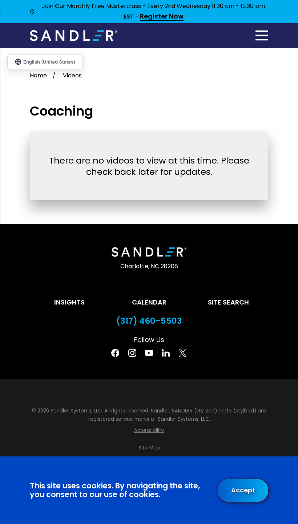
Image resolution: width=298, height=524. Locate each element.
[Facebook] (115, 353)
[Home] (73, 35)
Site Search (228, 302)
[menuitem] (149, 430)
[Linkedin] (166, 353)
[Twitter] (182, 353)
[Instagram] (132, 353)
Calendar (149, 302)
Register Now (162, 17)
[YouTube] (149, 353)
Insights (69, 302)
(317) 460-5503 (149, 321)
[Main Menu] (261, 35)
